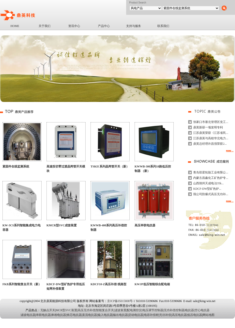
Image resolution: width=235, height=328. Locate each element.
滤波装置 (120, 310)
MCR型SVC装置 (66, 310)
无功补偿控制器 (174, 310)
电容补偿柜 (151, 315)
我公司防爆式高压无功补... (210, 194)
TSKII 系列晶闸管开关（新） (110, 166)
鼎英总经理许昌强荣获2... (210, 143)
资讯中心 (74, 26)
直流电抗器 (89, 315)
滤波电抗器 (28, 315)
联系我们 (163, 26)
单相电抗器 (58, 315)
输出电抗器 (120, 315)
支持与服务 (133, 26)
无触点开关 (47, 310)
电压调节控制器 (152, 310)
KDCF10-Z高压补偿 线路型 (108, 284)
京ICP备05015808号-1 (121, 301)
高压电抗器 (179, 315)
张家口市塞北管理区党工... (210, 122)
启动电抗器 (135, 315)
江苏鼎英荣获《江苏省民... (210, 133)
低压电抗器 (194, 315)
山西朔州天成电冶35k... (208, 183)
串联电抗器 (43, 315)
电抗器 (189, 310)
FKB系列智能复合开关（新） (21, 284)
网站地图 (208, 315)
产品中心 (104, 26)
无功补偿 (165, 315)
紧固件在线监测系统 (15, 166)
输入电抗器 (105, 315)
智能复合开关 (105, 310)
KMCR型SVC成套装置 (62, 225)
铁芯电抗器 (74, 315)
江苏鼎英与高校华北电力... (210, 138)
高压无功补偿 (86, 310)
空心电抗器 (202, 310)
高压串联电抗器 (145, 225)
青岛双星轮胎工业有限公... (210, 172)
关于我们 (44, 26)
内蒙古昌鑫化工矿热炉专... (210, 178)
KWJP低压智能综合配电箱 (152, 284)
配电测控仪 (134, 310)
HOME (14, 26)
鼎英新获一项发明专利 (208, 127)
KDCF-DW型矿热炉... (207, 188)
